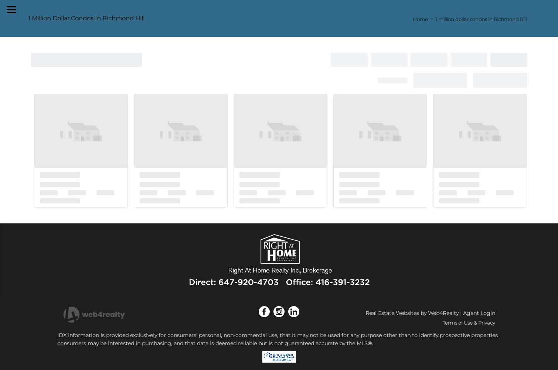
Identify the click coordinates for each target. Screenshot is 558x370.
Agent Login (479, 313)
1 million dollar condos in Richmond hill (481, 19)
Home (420, 19)
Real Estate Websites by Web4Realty (412, 313)
